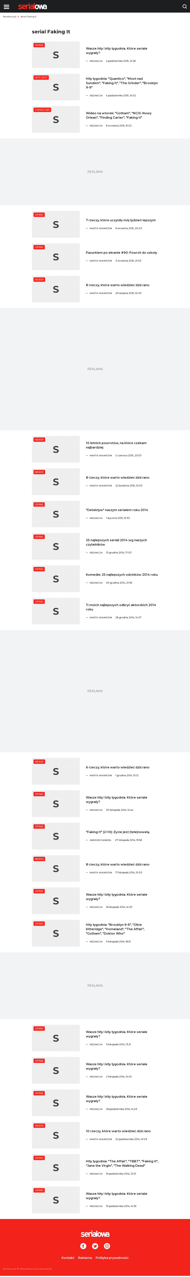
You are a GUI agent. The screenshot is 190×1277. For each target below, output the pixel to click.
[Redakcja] (124, 61)
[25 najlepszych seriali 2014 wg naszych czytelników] (56, 546)
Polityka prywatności (112, 1258)
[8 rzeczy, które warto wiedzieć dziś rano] (56, 289)
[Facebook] (83, 1246)
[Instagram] (107, 1246)
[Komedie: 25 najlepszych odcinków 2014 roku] (56, 578)
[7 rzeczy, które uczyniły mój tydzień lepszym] (56, 224)
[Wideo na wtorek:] (56, 119)
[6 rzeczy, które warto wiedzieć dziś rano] (56, 771)
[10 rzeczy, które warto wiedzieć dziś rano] (56, 1135)
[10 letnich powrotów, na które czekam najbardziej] (56, 449)
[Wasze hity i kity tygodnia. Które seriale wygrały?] (56, 54)
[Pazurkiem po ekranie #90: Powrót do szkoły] (56, 256)
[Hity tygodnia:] (56, 87)
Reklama (85, 1258)
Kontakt (68, 1258)
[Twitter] (95, 1246)
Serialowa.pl (9, 16)
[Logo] (32, 6)
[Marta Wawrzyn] (124, 228)
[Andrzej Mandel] (124, 840)
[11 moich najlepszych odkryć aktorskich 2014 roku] (56, 611)
